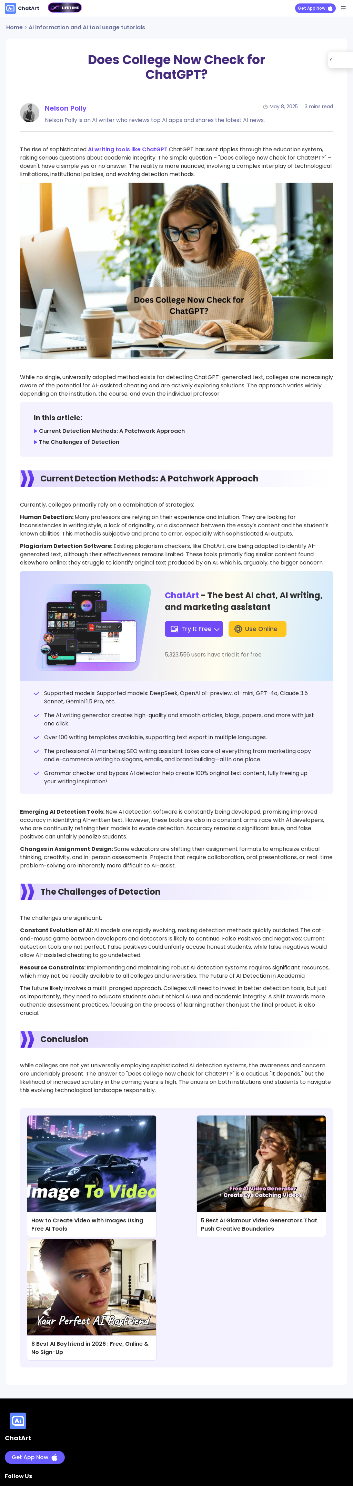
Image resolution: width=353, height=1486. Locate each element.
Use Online (256, 628)
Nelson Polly (66, 108)
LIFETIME (70, 7)
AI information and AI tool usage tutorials (87, 27)
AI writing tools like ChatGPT (128, 149)
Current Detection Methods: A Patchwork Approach (112, 431)
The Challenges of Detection (79, 442)
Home (14, 27)
